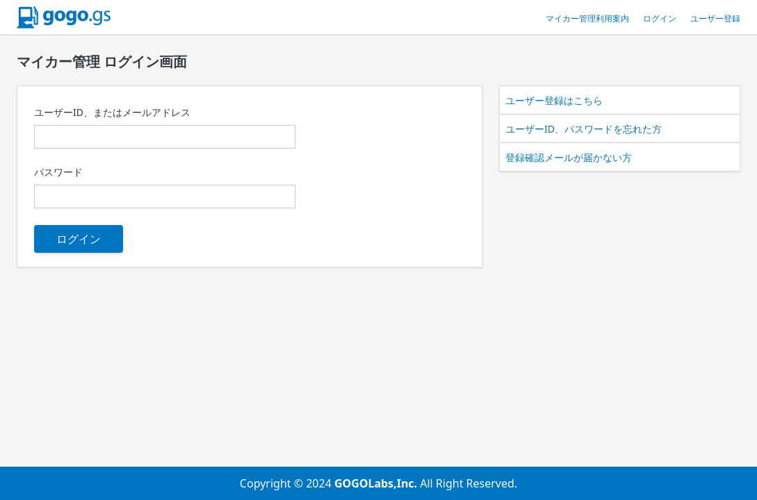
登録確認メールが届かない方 (568, 157)
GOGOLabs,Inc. (377, 483)
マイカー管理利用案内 (587, 18)
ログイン (659, 18)
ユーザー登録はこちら (554, 100)
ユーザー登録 (715, 18)
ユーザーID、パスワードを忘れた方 (583, 128)
